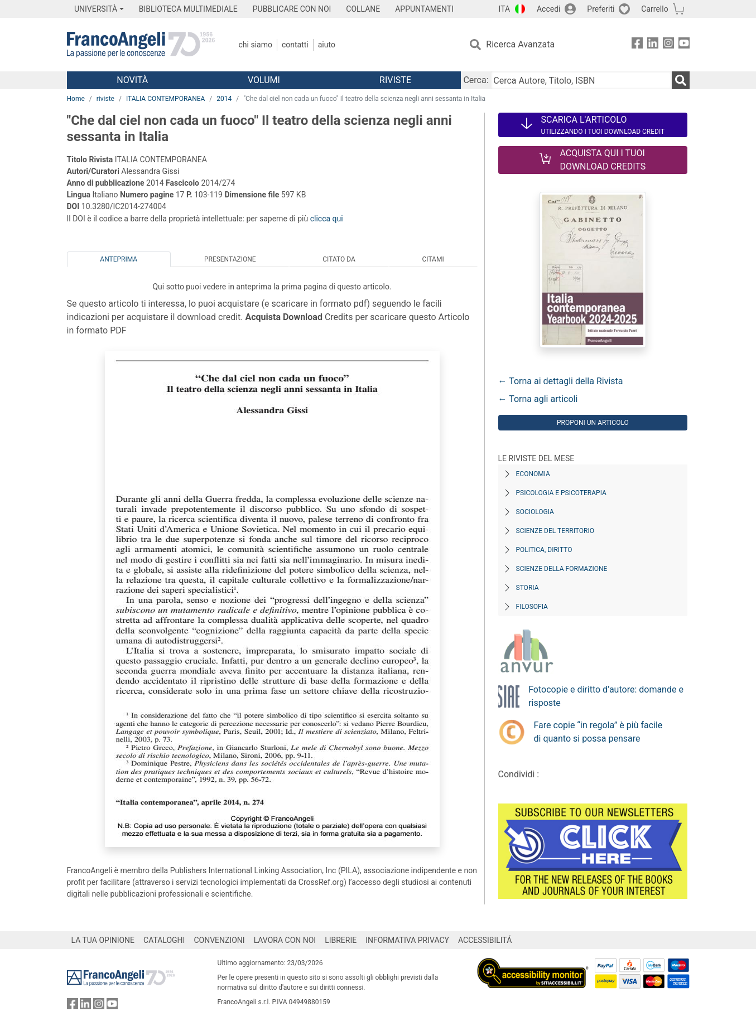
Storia (527, 588)
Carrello (654, 8)
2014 (224, 99)
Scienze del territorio (555, 531)
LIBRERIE (341, 940)
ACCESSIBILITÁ (485, 940)
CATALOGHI (164, 940)
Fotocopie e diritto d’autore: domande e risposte (605, 696)
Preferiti (600, 8)
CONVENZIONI (219, 940)
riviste (105, 99)
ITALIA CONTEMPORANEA (165, 99)
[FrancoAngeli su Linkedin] (652, 44)
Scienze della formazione (562, 569)
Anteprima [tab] (118, 259)
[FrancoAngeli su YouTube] (684, 44)
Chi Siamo (255, 44)
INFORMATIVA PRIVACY (407, 940)
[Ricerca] (681, 80)
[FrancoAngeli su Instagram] (668, 44)
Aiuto (326, 44)
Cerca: (475, 80)
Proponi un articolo (593, 423)
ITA (505, 8)
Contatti (295, 44)
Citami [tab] (433, 259)
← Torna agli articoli (538, 399)
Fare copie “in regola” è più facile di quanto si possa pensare (598, 732)
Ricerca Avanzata (520, 44)
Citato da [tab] (338, 259)
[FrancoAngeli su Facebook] (637, 44)
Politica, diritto (544, 550)
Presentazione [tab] (230, 259)
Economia (533, 474)
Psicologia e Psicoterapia (561, 493)
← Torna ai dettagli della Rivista (560, 381)
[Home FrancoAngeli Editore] (141, 44)
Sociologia (535, 512)
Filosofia (532, 607)
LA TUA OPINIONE (103, 940)
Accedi (549, 8)
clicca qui (326, 218)
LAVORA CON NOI (285, 940)
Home (76, 99)
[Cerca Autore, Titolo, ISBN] (581, 80)
